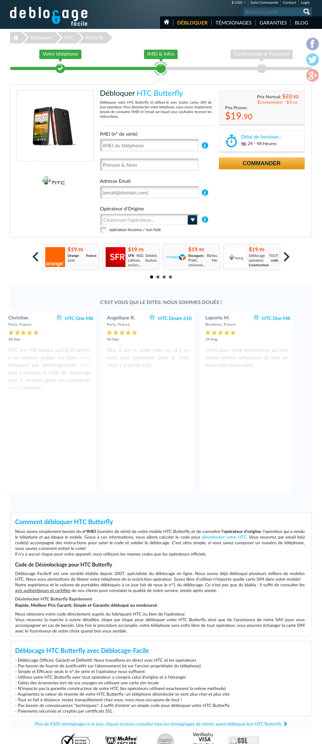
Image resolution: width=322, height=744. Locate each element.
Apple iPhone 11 (221, 694)
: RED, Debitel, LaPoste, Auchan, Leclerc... (143, 260)
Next (287, 257)
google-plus (307, 736)
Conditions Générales (281, 684)
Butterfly (94, 38)
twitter (294, 736)
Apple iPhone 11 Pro (224, 708)
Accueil (166, 21)
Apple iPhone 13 (221, 684)
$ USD (236, 2)
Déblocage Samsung (118, 684)
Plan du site (274, 693)
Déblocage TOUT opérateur (263, 260)
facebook (282, 736)
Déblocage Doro (115, 712)
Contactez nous (277, 679)
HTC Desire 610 (188, 318)
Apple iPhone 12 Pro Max (228, 679)
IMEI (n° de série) (119, 134)
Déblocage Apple (115, 679)
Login (305, 2)
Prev (35, 257)
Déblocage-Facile (49, 16)
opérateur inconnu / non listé (135, 229)
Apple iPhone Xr (221, 698)
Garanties (273, 22)
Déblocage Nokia (115, 703)
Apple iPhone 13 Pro (224, 703)
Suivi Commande (264, 2)
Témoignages (233, 22)
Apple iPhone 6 (220, 689)
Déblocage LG (113, 694)
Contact (289, 2)
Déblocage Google (116, 708)
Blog (301, 22)
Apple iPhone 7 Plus (224, 712)
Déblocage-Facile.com (49, 674)
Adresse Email (115, 181)
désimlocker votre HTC (224, 442)
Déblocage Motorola (118, 689)
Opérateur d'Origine (122, 208)
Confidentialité (276, 688)
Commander (262, 163)
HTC (69, 38)
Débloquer (192, 22)
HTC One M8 (92, 318)
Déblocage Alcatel (116, 698)
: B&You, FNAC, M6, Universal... (203, 260)
